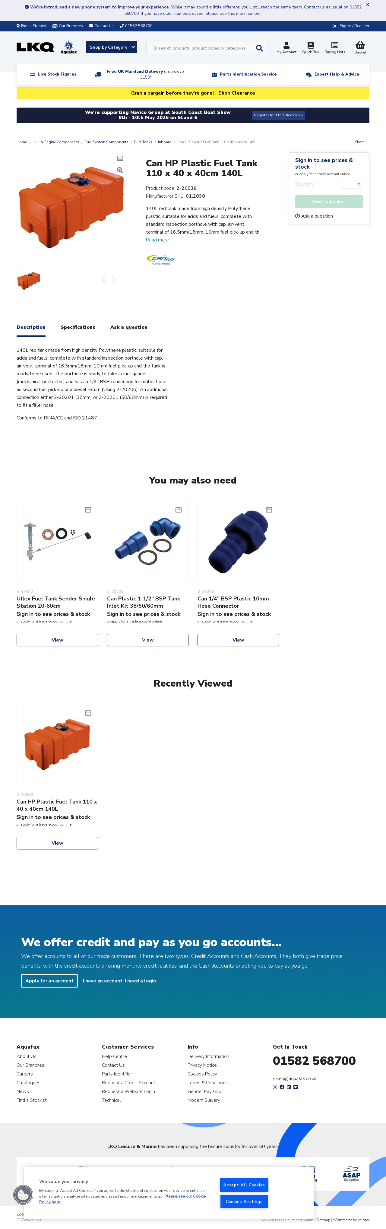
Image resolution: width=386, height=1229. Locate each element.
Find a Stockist (31, 26)
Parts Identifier (117, 1074)
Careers (25, 1074)
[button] (23, 1195)
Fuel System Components (106, 142)
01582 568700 (314, 1061)
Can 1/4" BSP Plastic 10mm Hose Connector (233, 602)
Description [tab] (31, 327)
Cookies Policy (202, 1074)
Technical (111, 1100)
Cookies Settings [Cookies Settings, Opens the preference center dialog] (244, 1201)
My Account (286, 48)
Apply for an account (49, 981)
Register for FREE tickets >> (278, 115)
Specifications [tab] (78, 327)
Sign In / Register (354, 26)
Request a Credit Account (128, 1082)
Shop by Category (112, 47)
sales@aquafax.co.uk (295, 1078)
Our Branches (67, 26)
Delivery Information (208, 1056)
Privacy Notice (202, 1065)
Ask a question (314, 216)
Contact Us (113, 1065)
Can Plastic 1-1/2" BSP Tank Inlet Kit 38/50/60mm (143, 602)
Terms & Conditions (208, 1082)
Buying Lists (334, 48)
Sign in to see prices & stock (324, 163)
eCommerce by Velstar (351, 1220)
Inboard (165, 142)
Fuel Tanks (143, 142)
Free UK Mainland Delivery (146, 74)
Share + (361, 142)
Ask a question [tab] (128, 327)
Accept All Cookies (244, 1185)
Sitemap (323, 1220)
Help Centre (114, 1056)
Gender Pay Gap (204, 1091)
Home (22, 142)
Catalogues (28, 1082)
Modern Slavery (204, 1100)
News (23, 1091)
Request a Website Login (128, 1091)
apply (303, 174)
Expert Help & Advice (337, 74)
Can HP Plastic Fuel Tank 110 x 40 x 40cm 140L (57, 805)
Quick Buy (310, 48)
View (57, 640)
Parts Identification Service (248, 74)
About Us (26, 1056)
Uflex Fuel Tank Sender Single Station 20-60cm (56, 602)
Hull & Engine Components (56, 142)
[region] (169, 1193)
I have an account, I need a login (119, 981)
